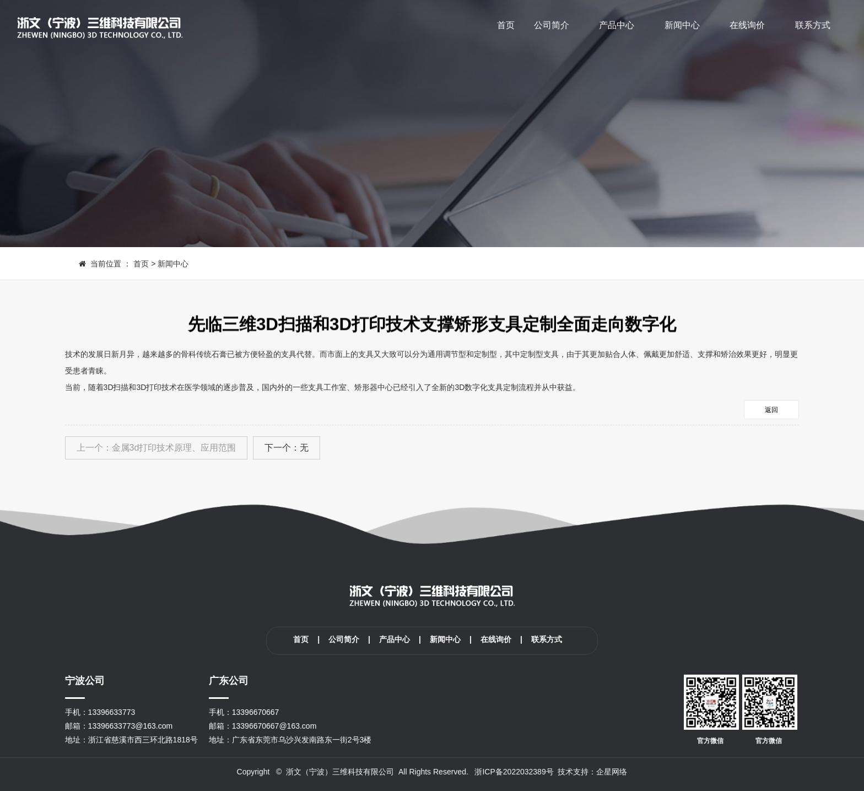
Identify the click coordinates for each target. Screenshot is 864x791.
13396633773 (112, 712)
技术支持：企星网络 (592, 771)
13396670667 (255, 712)
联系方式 (812, 25)
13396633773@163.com (130, 725)
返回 (771, 410)
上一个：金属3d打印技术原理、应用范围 (156, 447)
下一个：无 (286, 447)
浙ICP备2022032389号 (513, 771)
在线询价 (747, 25)
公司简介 (551, 25)
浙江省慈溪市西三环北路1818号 (143, 739)
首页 (506, 25)
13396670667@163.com (274, 725)
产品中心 (616, 25)
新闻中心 (682, 25)
